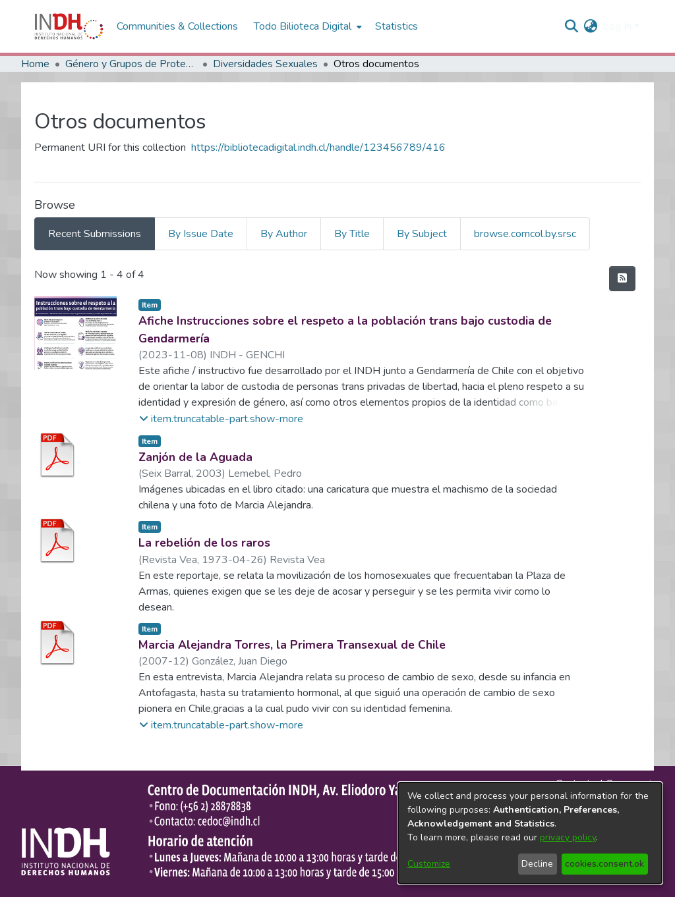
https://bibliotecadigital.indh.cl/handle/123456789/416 (318, 147)
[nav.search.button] (572, 26)
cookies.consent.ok (604, 863)
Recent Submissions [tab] (94, 234)
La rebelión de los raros (204, 543)
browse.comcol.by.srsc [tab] (525, 234)
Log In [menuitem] (617, 26)
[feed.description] (622, 278)
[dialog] (530, 833)
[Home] (68, 26)
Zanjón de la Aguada (195, 457)
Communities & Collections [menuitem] (177, 26)
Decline (537, 863)
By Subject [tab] (422, 234)
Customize (428, 863)
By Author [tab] (283, 234)
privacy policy (568, 837)
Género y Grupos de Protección (131, 64)
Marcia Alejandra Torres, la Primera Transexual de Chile (292, 645)
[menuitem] (591, 26)
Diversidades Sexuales (265, 64)
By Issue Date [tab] (200, 234)
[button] (221, 418)
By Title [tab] (352, 234)
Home (35, 64)
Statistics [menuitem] (396, 26)
